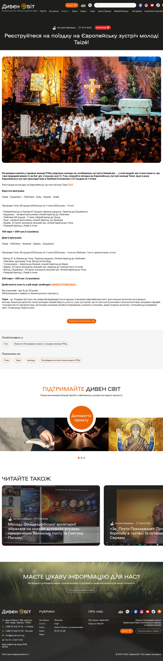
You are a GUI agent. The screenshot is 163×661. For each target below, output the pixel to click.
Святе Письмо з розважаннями (68, 627)
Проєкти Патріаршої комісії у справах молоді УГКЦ (40, 344)
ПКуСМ (43, 11)
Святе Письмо (104, 11)
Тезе (6, 360)
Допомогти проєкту (81, 417)
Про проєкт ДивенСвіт (98, 620)
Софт (92, 11)
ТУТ (70, 184)
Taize (18, 360)
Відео (41, 634)
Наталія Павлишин (66, 27)
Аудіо (41, 631)
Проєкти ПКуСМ (95, 624)
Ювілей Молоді (121, 11)
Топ (6, 344)
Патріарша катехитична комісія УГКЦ (60, 360)
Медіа (83, 11)
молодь (31, 360)
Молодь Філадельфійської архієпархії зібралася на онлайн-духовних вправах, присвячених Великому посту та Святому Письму (46, 531)
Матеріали (137, 11)
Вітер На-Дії (59, 631)
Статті (65, 11)
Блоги (75, 11)
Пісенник (58, 620)
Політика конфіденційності (15, 654)
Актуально (54, 11)
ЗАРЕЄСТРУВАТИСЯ (63, 284)
